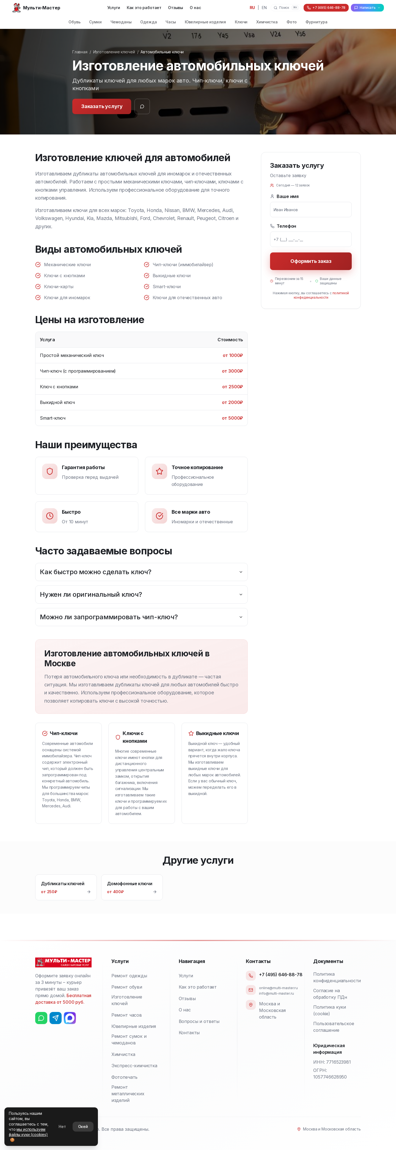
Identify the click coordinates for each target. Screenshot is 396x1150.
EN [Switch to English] (264, 7)
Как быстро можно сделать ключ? (141, 572)
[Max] (70, 1018)
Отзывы (175, 7)
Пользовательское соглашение (333, 1027)
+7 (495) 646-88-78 (280, 974)
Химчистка (267, 22)
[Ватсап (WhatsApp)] (41, 1018)
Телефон (283, 226)
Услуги (113, 7)
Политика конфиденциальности (337, 977)
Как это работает (144, 7)
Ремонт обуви (126, 987)
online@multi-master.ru (278, 988)
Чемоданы (121, 22)
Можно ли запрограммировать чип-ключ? (141, 617)
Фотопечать (124, 1077)
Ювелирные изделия (205, 22)
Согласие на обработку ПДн (330, 994)
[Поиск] (286, 7)
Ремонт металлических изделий (127, 1093)
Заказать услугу (102, 106)
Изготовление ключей (114, 51)
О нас (195, 7)
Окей (83, 1126)
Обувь (74, 22)
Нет (62, 1126)
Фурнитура (317, 22)
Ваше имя (284, 196)
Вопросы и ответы (199, 1021)
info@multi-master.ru (276, 993)
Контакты (189, 1032)
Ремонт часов (126, 1015)
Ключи (241, 22)
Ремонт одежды (129, 975)
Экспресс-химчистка (134, 1065)
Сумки (95, 22)
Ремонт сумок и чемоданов (129, 1039)
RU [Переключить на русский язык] (252, 7)
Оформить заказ (310, 261)
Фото (292, 22)
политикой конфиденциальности (321, 295)
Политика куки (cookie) (329, 1010)
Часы (171, 22)
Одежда (148, 22)
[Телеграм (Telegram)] (56, 1018)
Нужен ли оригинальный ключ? (141, 594)
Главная (79, 51)
